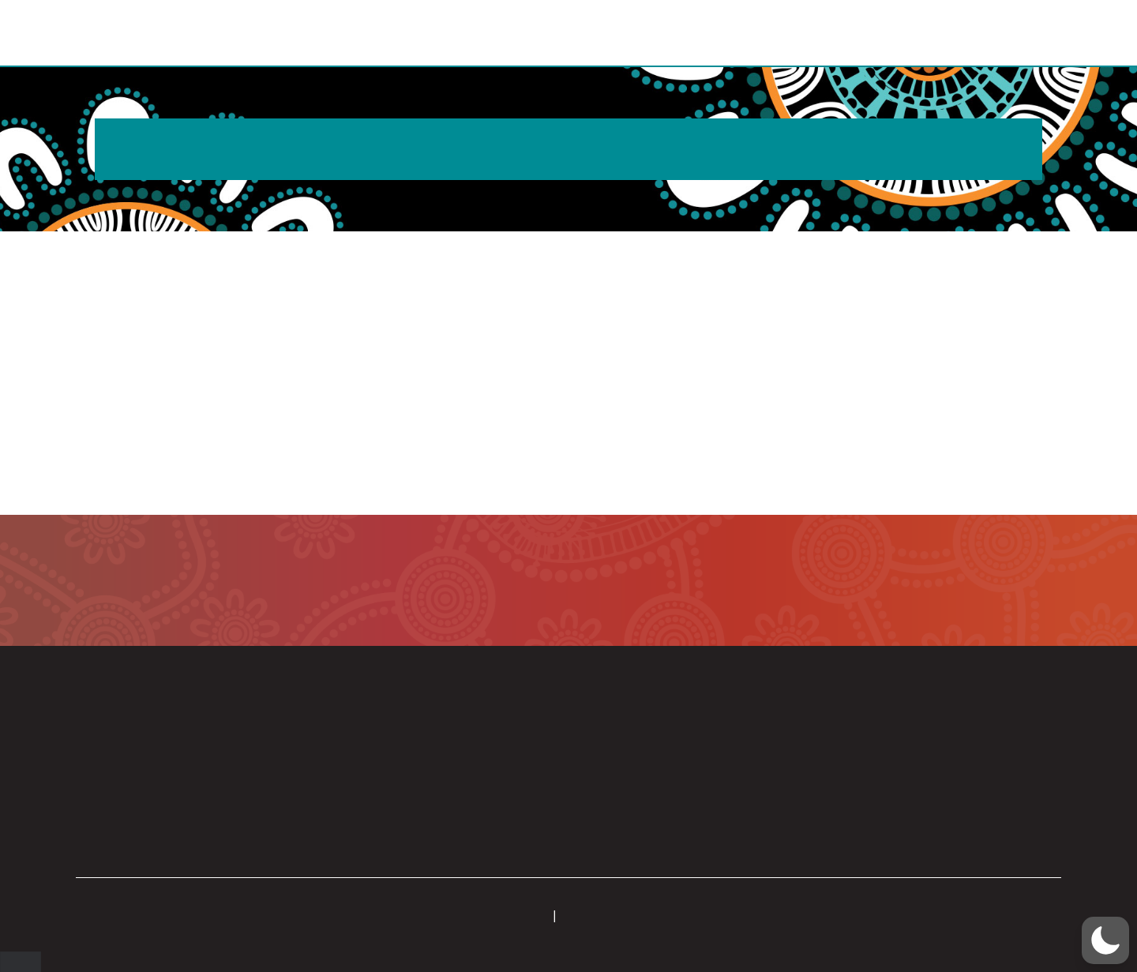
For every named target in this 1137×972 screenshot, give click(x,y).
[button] (1060, 34)
